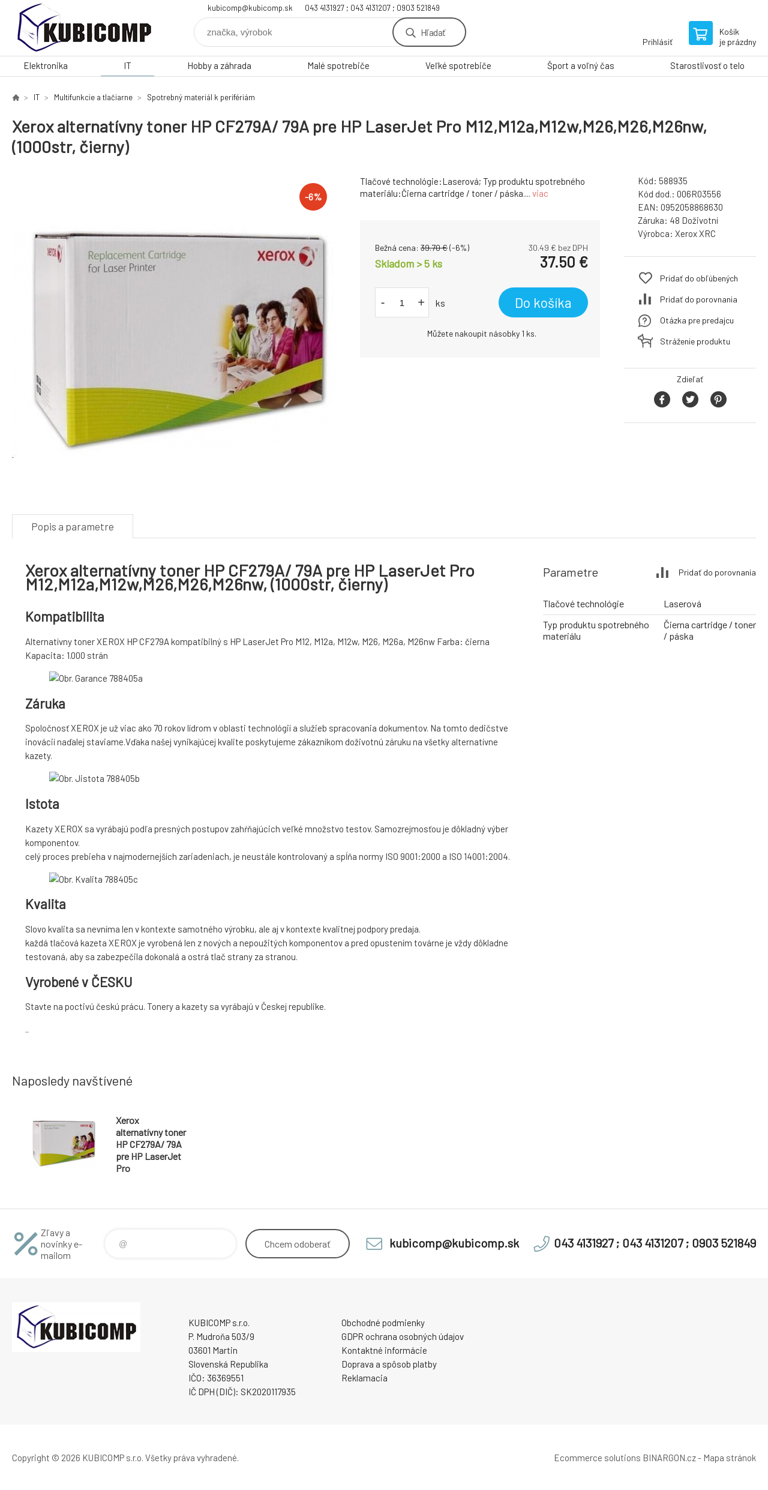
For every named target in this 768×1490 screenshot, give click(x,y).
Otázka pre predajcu (697, 320)
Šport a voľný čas (580, 65)
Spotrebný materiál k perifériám (201, 97)
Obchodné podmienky (383, 1322)
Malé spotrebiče (338, 65)
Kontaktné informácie (384, 1350)
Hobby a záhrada (219, 65)
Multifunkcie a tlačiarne (93, 97)
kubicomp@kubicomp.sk (250, 8)
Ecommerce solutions (597, 1457)
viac (540, 193)
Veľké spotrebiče (458, 65)
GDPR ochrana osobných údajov (402, 1336)
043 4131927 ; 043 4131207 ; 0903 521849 (372, 8)
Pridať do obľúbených (699, 278)
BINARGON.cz (669, 1457)
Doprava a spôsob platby (389, 1364)
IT (127, 65)
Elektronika (45, 65)
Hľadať (433, 32)
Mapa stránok (729, 1457)
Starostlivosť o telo (707, 65)
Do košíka (543, 302)
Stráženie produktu (695, 341)
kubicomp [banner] (84, 28)
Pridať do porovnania (698, 299)
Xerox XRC (695, 233)
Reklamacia (364, 1377)
